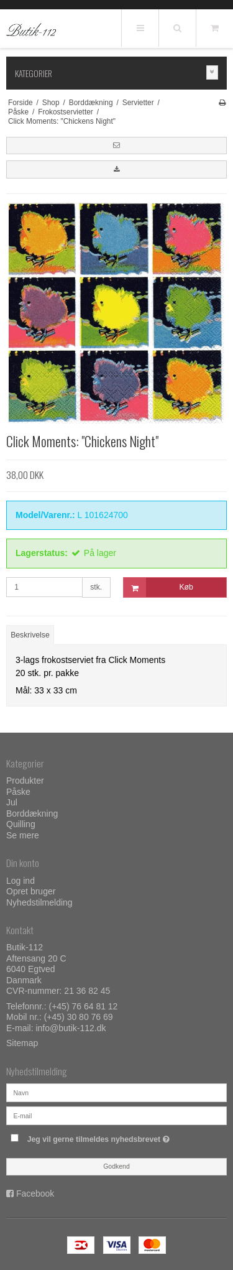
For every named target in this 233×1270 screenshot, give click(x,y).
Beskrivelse (30, 635)
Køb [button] (158, 587)
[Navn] (116, 1092)
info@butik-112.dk (70, 1028)
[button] (116, 145)
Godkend (116, 1166)
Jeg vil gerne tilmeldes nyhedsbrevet (109, 1136)
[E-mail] (116, 1115)
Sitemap (22, 1043)
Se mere (22, 835)
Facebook (35, 1193)
